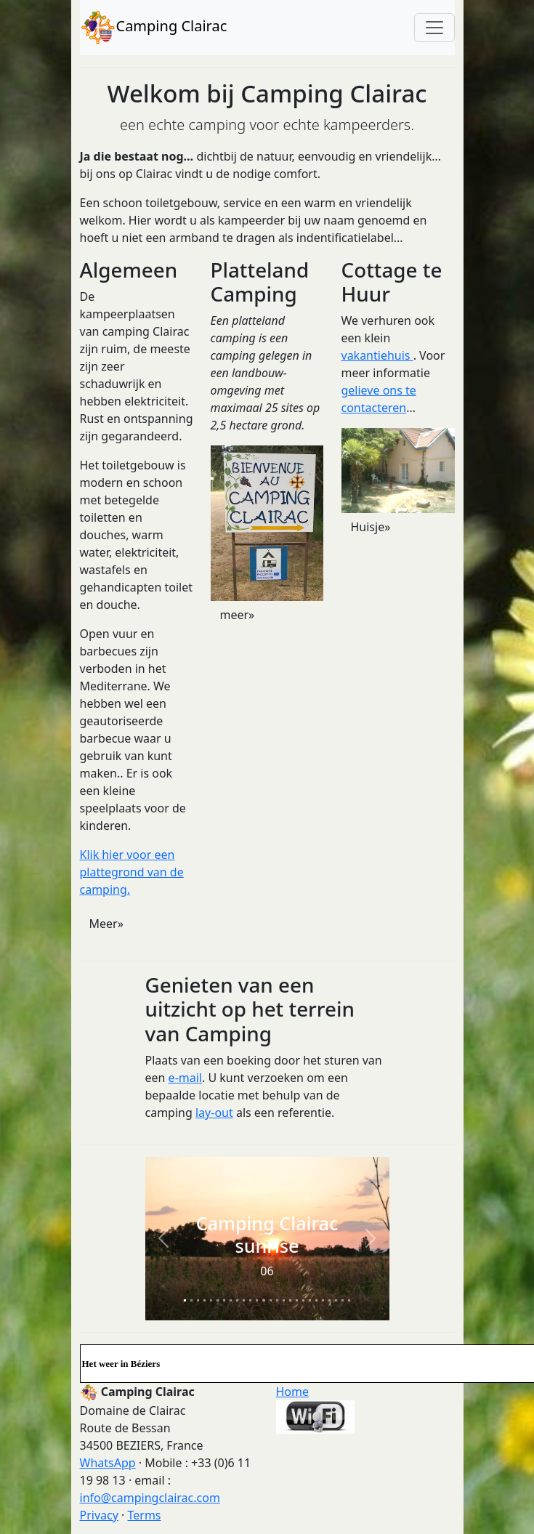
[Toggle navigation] (434, 27)
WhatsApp (108, 1463)
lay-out (214, 1113)
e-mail (185, 1078)
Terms (144, 1515)
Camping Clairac (153, 27)
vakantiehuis (377, 355)
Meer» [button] (106, 924)
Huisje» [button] (371, 527)
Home (293, 1392)
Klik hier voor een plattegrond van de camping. (132, 872)
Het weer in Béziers (121, 1363)
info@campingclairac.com (150, 1498)
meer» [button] (237, 615)
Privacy (99, 1515)
